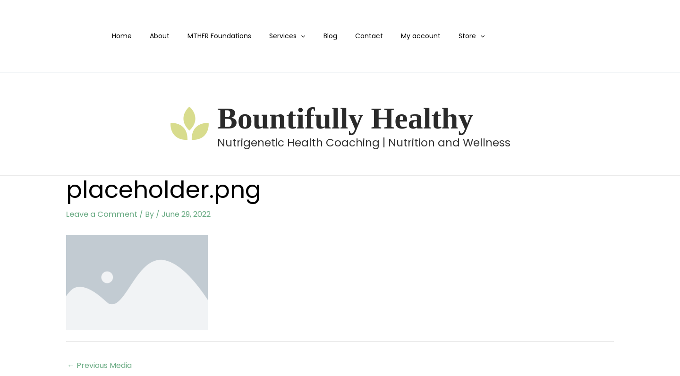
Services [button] (280, 36)
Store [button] (446, 36)
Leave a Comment (100, 214)
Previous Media (99, 364)
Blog (318, 36)
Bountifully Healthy (345, 118)
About (162, 36)
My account (399, 36)
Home (129, 36)
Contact (352, 36)
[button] (293, 36)
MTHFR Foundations (217, 36)
